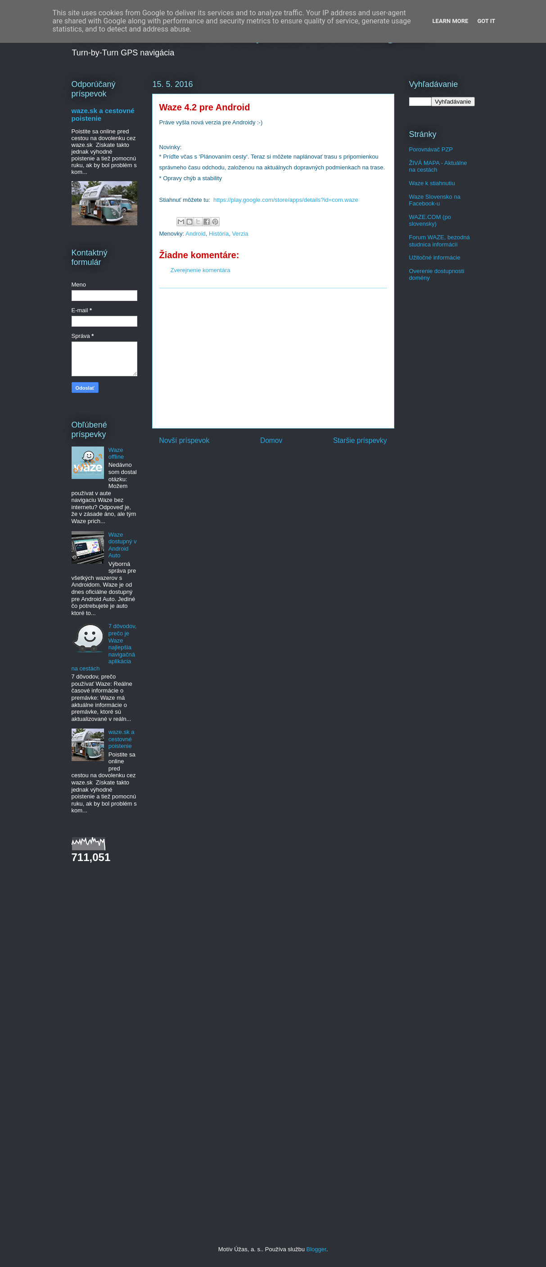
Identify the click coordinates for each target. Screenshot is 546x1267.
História (219, 233)
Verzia (240, 233)
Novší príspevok (184, 440)
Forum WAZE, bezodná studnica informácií (439, 241)
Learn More (451, 21)
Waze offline (116, 453)
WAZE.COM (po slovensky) (430, 221)
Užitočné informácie (434, 257)
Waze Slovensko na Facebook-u (434, 200)
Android (195, 233)
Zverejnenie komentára (200, 270)
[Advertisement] (273, 358)
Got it (486, 21)
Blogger (316, 1249)
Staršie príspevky (360, 440)
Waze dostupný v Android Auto (122, 545)
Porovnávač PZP (431, 149)
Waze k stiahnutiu (432, 183)
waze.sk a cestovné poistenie (121, 739)
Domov (271, 440)
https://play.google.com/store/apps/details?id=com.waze (285, 199)
